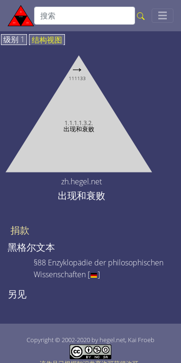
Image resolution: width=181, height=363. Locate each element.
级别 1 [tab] (14, 40)
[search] (84, 16)
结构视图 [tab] (47, 40)
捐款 (19, 230)
